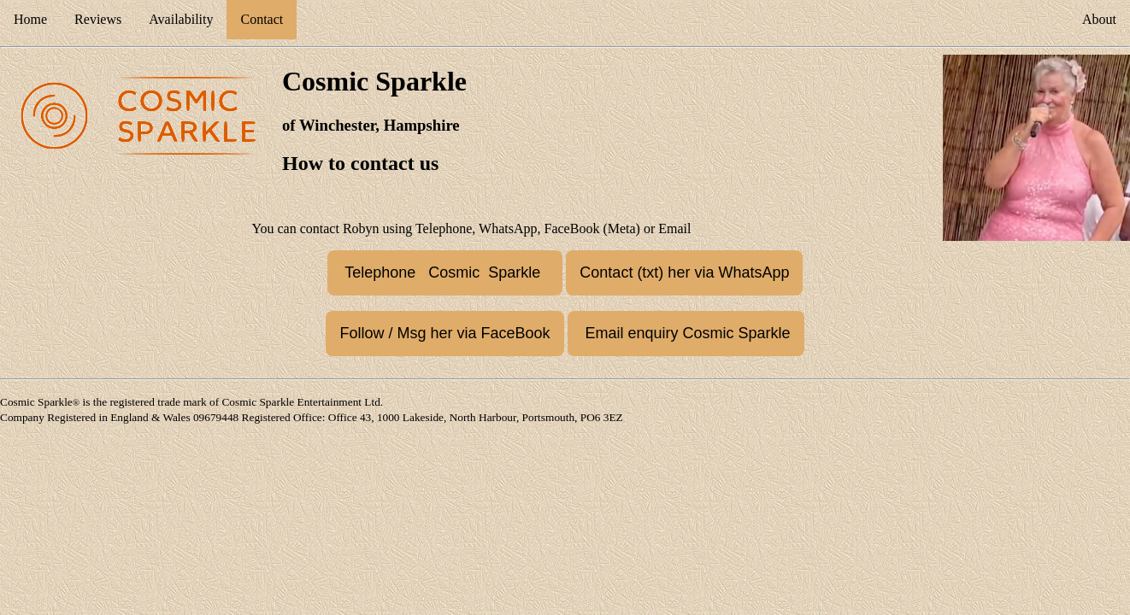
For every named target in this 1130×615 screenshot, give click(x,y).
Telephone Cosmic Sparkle (445, 272)
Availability (181, 19)
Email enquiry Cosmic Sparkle (686, 333)
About (1099, 19)
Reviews (97, 19)
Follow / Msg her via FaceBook (444, 333)
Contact (261, 19)
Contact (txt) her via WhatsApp (684, 272)
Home (30, 19)
